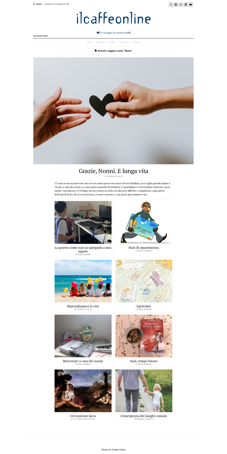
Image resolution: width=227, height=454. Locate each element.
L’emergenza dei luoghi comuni (144, 416)
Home (89, 42)
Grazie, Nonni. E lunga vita (113, 171)
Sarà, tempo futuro (144, 361)
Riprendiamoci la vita (83, 306)
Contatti (137, 42)
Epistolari (144, 306)
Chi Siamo (124, 42)
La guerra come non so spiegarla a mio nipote (83, 249)
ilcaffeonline (113, 17)
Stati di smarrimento (144, 247)
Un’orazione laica (83, 416)
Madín (112, 42)
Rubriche (100, 42)
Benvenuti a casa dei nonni (83, 361)
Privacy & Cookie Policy (113, 449)
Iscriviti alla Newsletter (57, 4)
